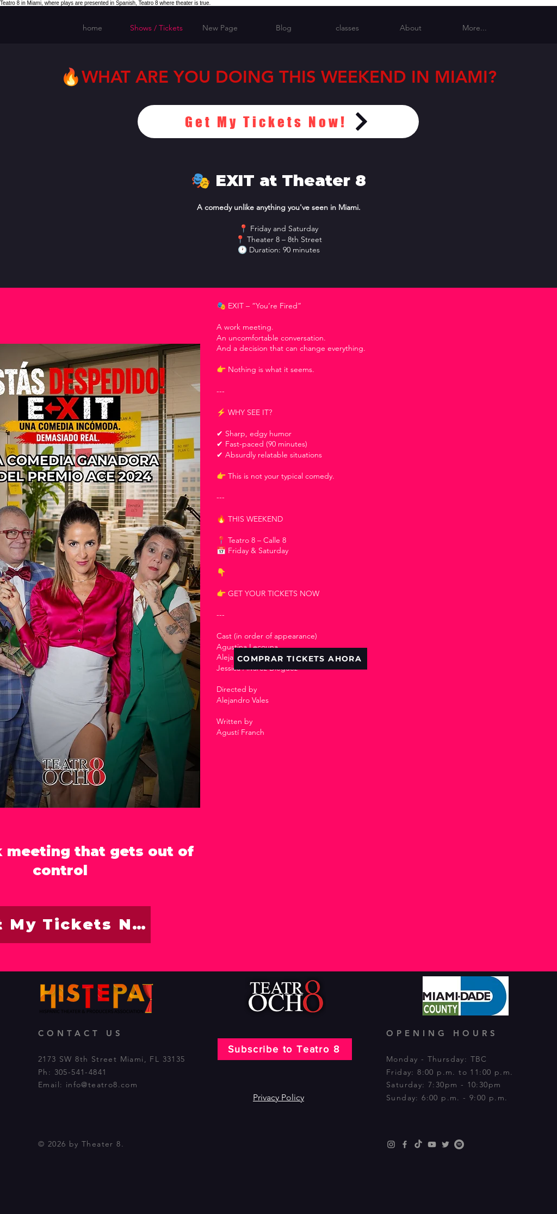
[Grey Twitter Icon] (445, 1144)
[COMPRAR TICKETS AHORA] (300, 659)
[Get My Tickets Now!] (278, 121)
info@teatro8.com (102, 1084)
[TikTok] (418, 1144)
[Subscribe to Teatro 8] (285, 1049)
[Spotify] (459, 1144)
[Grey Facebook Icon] (405, 1144)
